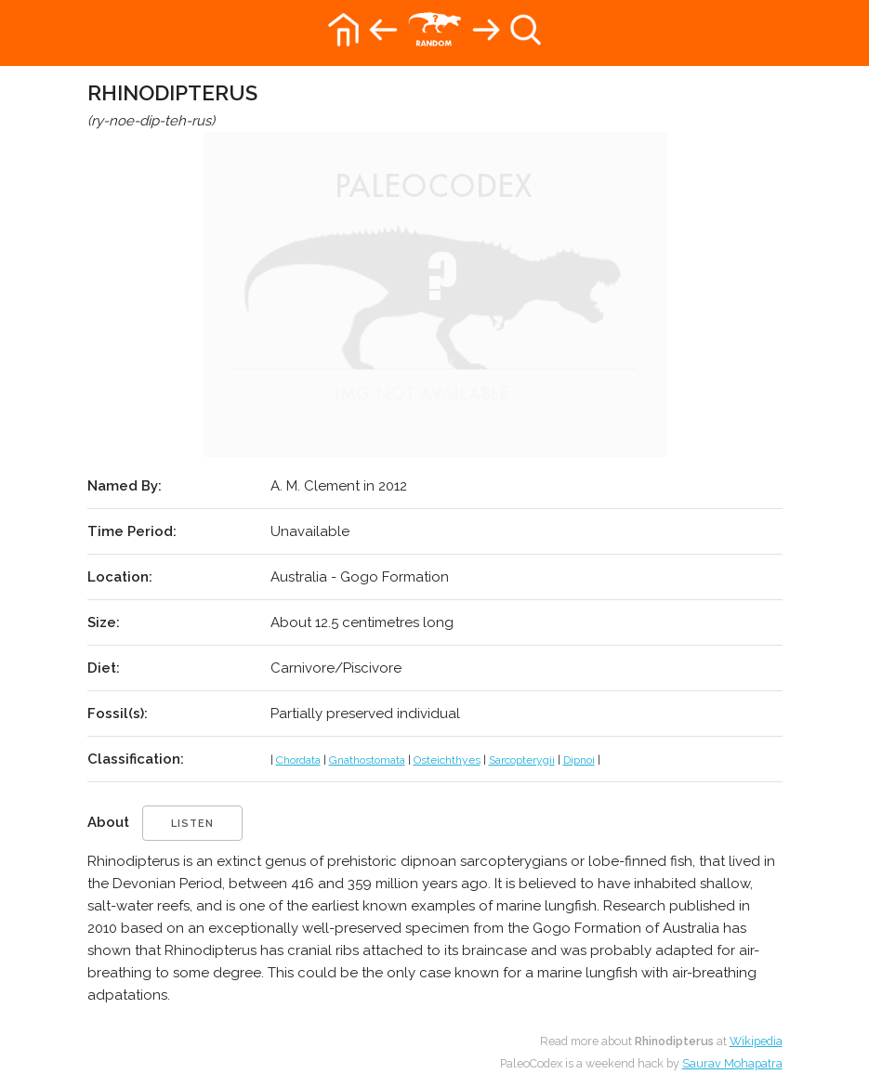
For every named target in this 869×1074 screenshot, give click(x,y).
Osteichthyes (447, 759)
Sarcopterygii (522, 759)
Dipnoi (579, 759)
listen (192, 824)
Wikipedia (756, 1041)
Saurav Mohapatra (732, 1063)
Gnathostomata (367, 759)
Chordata (298, 759)
